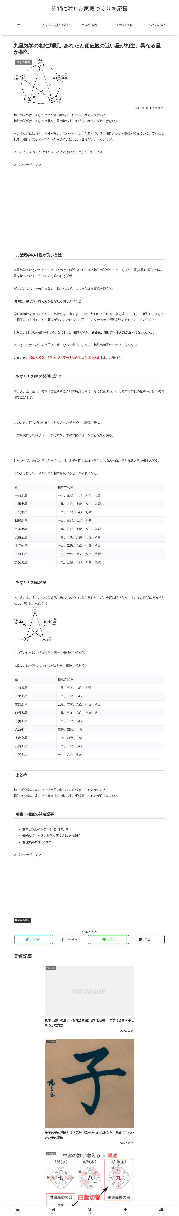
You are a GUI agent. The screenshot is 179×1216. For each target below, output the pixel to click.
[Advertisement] (89, 206)
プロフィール (90, 1204)
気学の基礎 (22, 920)
